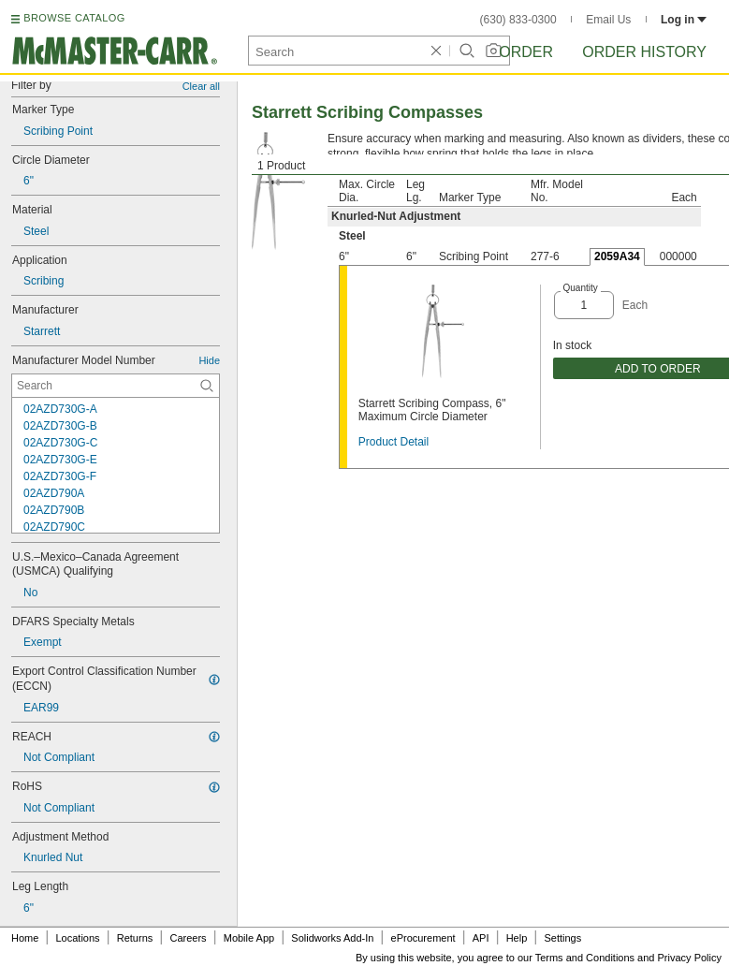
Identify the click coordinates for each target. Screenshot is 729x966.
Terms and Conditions (584, 957)
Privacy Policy (690, 957)
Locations (78, 938)
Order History (644, 52)
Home (24, 938)
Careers (187, 938)
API (481, 938)
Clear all (201, 86)
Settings (562, 938)
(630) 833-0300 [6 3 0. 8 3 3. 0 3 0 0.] (518, 19)
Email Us (608, 19)
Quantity (580, 288)
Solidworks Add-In (332, 938)
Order (526, 52)
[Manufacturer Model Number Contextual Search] (115, 385)
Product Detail (393, 441)
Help (517, 938)
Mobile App (249, 938)
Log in (684, 19)
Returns (135, 938)
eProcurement (423, 938)
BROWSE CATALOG (73, 17)
